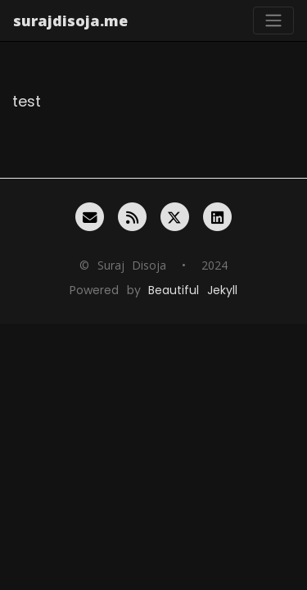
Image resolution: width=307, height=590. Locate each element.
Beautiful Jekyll (192, 290)
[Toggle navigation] (273, 20)
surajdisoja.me (70, 20)
